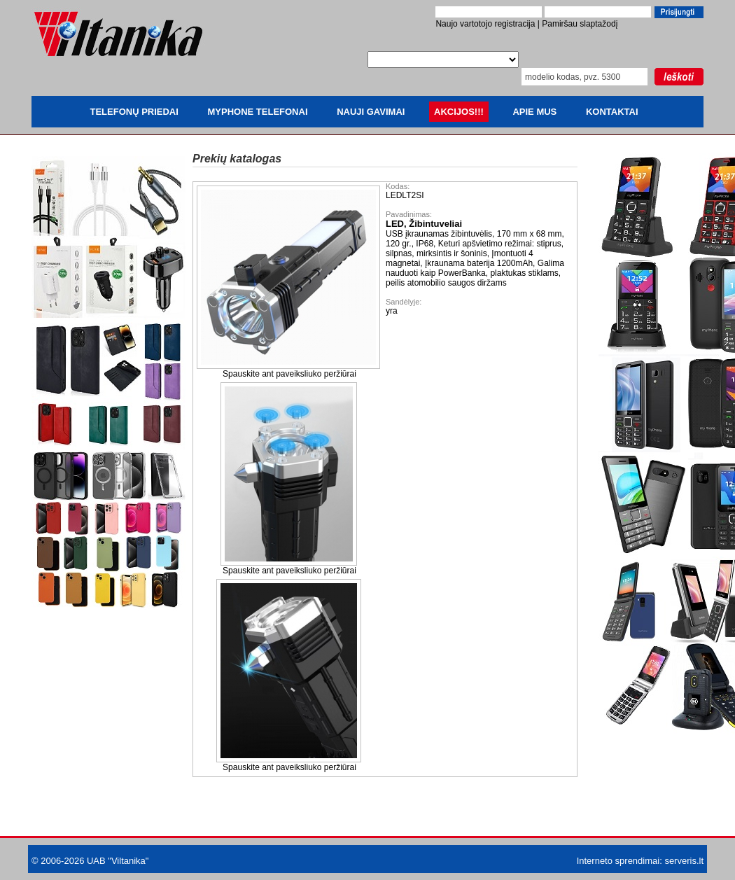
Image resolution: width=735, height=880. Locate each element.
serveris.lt (684, 860)
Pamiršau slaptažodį (579, 24)
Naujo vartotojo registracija (485, 24)
